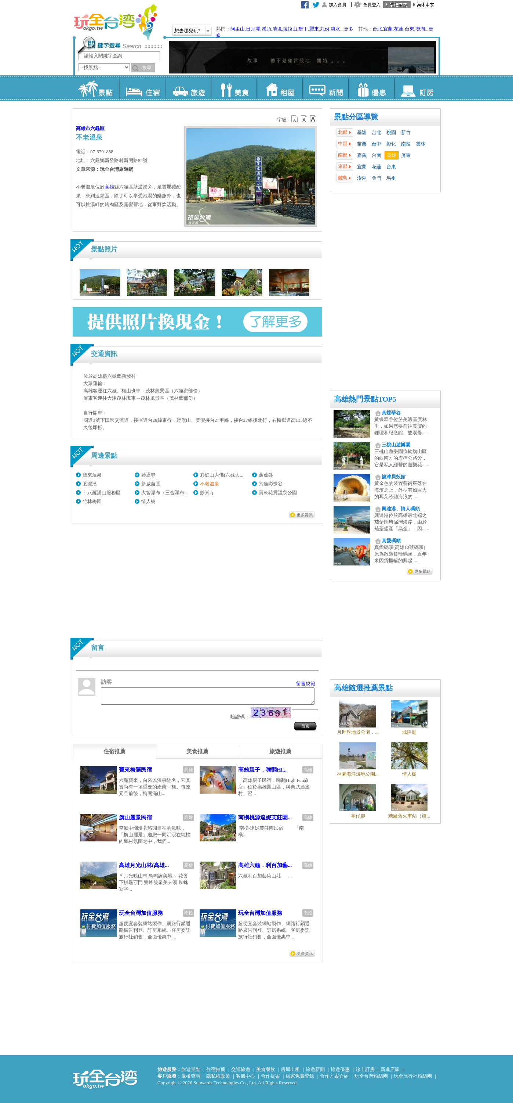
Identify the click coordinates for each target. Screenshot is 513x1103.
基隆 (362, 132)
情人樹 (148, 501)
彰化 (391, 144)
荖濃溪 (90, 483)
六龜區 (97, 128)
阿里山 (237, 29)
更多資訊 (304, 515)
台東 (409, 29)
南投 (406, 144)
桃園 (391, 132)
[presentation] (114, 754)
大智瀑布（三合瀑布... (164, 492)
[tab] (114, 754)
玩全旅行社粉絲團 (413, 1076)
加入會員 (337, 4)
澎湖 (420, 29)
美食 (233, 88)
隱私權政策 (218, 1076)
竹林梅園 (92, 501)
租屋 (279, 88)
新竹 (406, 132)
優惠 (371, 88)
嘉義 (362, 155)
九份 (325, 29)
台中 (376, 144)
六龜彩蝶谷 (271, 483)
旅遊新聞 (315, 1069)
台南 (376, 155)
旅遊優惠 (340, 1069)
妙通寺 (148, 475)
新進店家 (390, 1069)
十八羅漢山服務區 (102, 492)
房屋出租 (290, 1069)
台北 (377, 29)
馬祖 (391, 178)
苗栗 (362, 144)
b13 (304, 119)
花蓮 (398, 29)
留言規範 (305, 683)
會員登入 (372, 4)
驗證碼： (240, 720)
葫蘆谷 (266, 475)
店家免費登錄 (299, 1076)
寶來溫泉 (92, 475)
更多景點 (422, 571)
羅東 (314, 29)
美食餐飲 (265, 1069)
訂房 (417, 88)
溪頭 (266, 29)
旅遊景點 (190, 1069)
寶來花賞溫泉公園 (278, 492)
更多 (348, 29)
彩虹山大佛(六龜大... (221, 475)
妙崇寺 (207, 492)
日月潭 (253, 29)
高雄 (391, 155)
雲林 (420, 144)
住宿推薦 (215, 1069)
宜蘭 (388, 29)
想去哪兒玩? (187, 30)
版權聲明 (190, 1076)
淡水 (335, 29)
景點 (96, 88)
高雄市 (83, 128)
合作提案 (270, 1076)
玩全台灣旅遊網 (115, 22)
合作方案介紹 (334, 1076)
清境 (277, 29)
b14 (313, 119)
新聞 (325, 88)
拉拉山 (290, 29)
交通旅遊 (240, 1069)
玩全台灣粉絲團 (371, 1076)
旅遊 (188, 88)
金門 (376, 178)
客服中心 (245, 1076)
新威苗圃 (150, 483)
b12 (295, 119)
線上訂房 (365, 1069)
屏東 (406, 155)
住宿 (142, 88)
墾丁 (303, 29)
